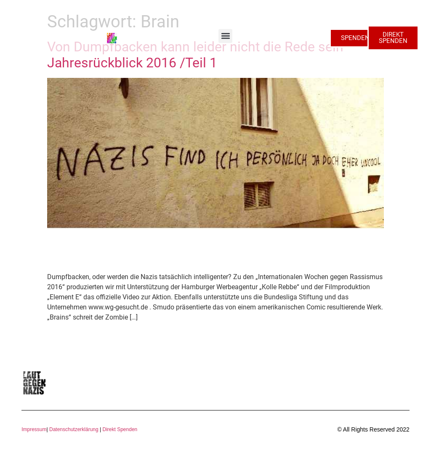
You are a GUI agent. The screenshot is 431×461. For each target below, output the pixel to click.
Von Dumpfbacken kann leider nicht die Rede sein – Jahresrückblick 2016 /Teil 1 (201, 55)
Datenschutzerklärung (73, 429)
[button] (225, 36)
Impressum (33, 429)
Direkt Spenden (119, 429)
